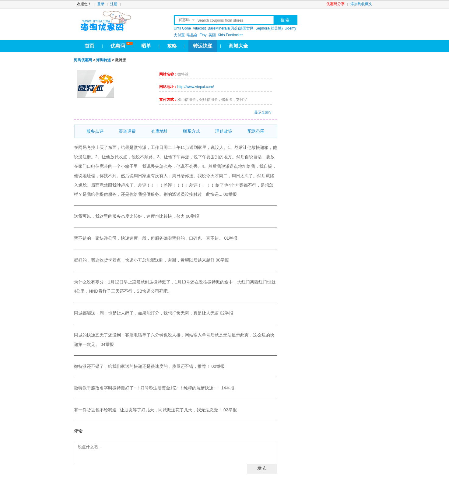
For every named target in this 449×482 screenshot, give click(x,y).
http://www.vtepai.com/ (195, 87)
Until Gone (182, 28)
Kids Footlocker (230, 35)
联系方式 (191, 131)
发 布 (262, 468)
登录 (100, 4)
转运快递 (202, 45)
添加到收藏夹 (361, 4)
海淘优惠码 (83, 60)
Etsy (202, 35)
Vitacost (199, 28)
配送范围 (256, 131)
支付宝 (179, 35)
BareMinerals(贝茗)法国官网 (231, 28)
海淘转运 (103, 60)
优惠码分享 (335, 4)
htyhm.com (120, 21)
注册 (114, 4)
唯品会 (192, 35)
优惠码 (117, 45)
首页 (89, 45)
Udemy (290, 28)
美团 (212, 35)
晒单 (146, 45)
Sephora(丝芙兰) (268, 28)
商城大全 (238, 45)
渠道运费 (127, 131)
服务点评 (94, 131)
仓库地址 (159, 131)
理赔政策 (223, 131)
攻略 (172, 45)
